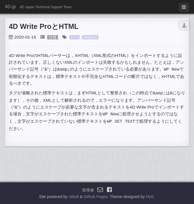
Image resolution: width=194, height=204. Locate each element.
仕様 (53, 37)
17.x (74, 37)
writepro (90, 37)
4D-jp (10, 6)
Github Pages (96, 196)
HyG (150, 196)
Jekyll (74, 196)
